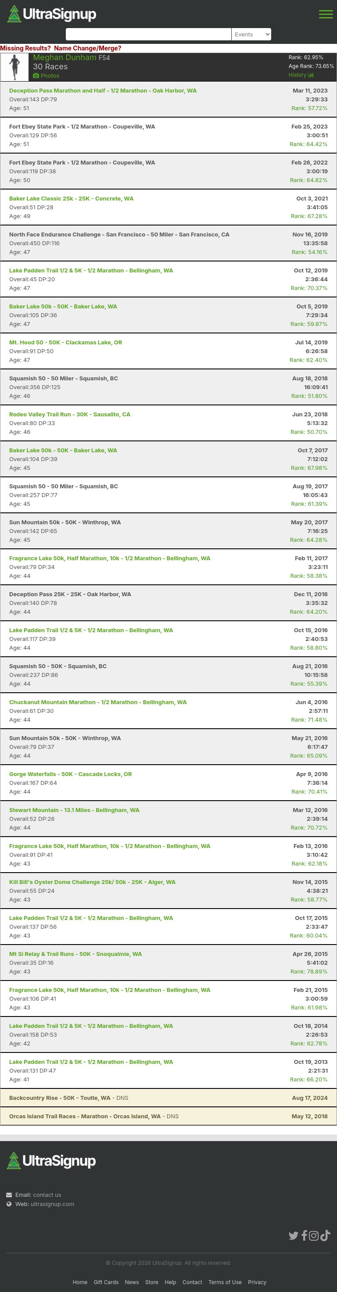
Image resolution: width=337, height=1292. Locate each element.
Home (80, 1282)
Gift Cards (106, 1282)
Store (151, 1282)
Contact (192, 1282)
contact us (47, 1194)
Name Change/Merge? (88, 48)
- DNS (69, 1097)
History (301, 75)
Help (170, 1282)
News (132, 1282)
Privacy (257, 1282)
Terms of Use (225, 1282)
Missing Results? (25, 48)
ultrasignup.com (52, 1203)
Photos (46, 75)
